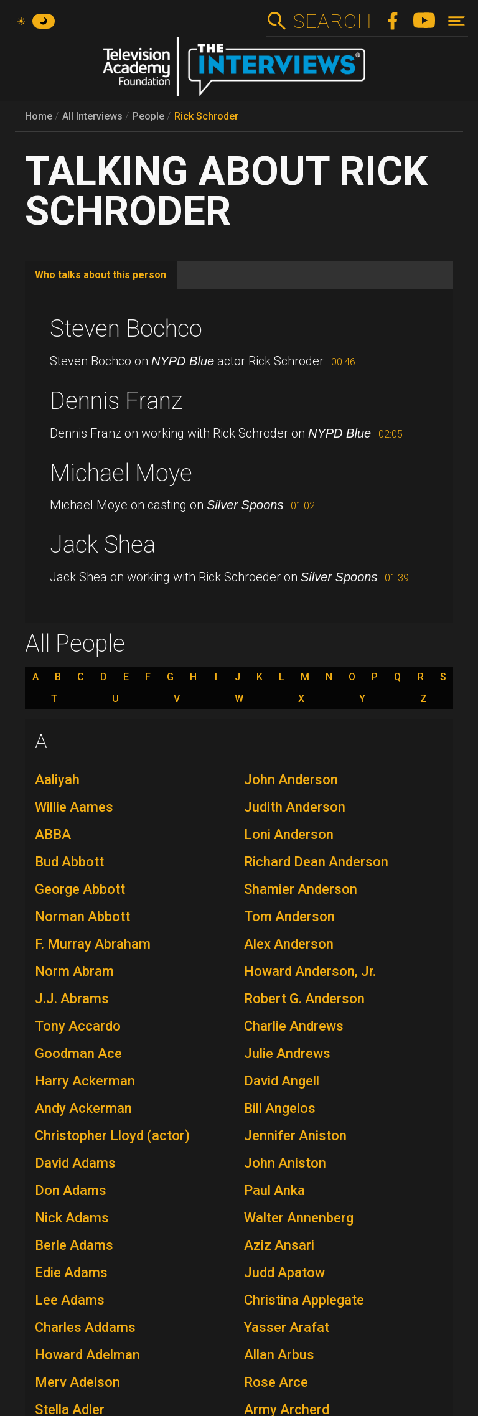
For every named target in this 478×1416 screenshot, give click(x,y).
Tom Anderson (289, 916)
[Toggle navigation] (456, 20)
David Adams (75, 1163)
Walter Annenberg (299, 1218)
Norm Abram (74, 971)
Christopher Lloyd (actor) (112, 1135)
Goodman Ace (78, 1053)
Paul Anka (274, 1190)
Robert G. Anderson (304, 998)
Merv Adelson (77, 1382)
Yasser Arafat (286, 1327)
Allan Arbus (279, 1354)
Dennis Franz (116, 401)
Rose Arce (276, 1382)
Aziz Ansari (279, 1245)
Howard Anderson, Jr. (310, 971)
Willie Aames (74, 807)
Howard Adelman (87, 1354)
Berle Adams (74, 1245)
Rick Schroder (206, 116)
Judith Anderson (294, 807)
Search (332, 21)
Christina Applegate (304, 1300)
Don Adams (70, 1190)
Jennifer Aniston (295, 1135)
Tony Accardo (78, 1026)
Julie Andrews (287, 1053)
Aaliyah (57, 779)
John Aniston (285, 1163)
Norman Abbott (82, 916)
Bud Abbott (69, 862)
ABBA (53, 834)
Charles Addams (85, 1327)
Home (38, 116)
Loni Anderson (289, 834)
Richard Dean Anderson (316, 862)
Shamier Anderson (300, 889)
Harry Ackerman (85, 1081)
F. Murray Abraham (93, 944)
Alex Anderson (289, 944)
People (148, 116)
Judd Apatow (284, 1272)
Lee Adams (70, 1300)
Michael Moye (121, 473)
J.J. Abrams (72, 998)
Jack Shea (103, 544)
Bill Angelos (280, 1108)
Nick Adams (72, 1218)
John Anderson (291, 779)
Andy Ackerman (83, 1108)
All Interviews (92, 116)
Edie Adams (71, 1272)
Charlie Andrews (294, 1026)
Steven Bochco (126, 328)
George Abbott (80, 889)
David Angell (281, 1081)
